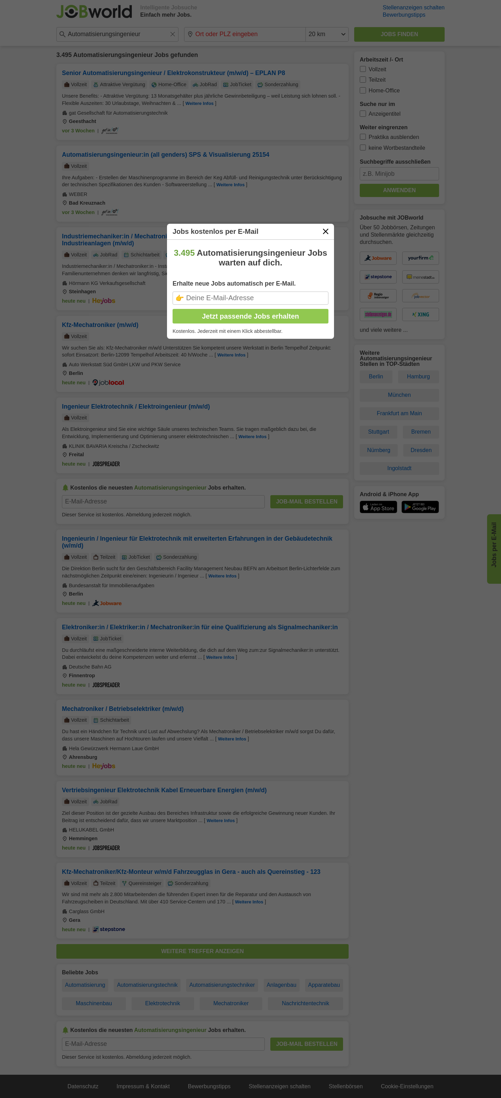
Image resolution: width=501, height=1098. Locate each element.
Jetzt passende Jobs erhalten (250, 316)
